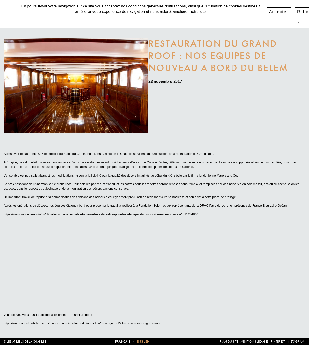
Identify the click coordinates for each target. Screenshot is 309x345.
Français (122, 341)
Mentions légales (254, 341)
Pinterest (278, 341)
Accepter (278, 12)
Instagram (295, 341)
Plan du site (229, 341)
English (143, 341)
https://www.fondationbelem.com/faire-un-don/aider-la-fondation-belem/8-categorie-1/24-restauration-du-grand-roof (82, 323)
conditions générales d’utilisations (157, 6)
